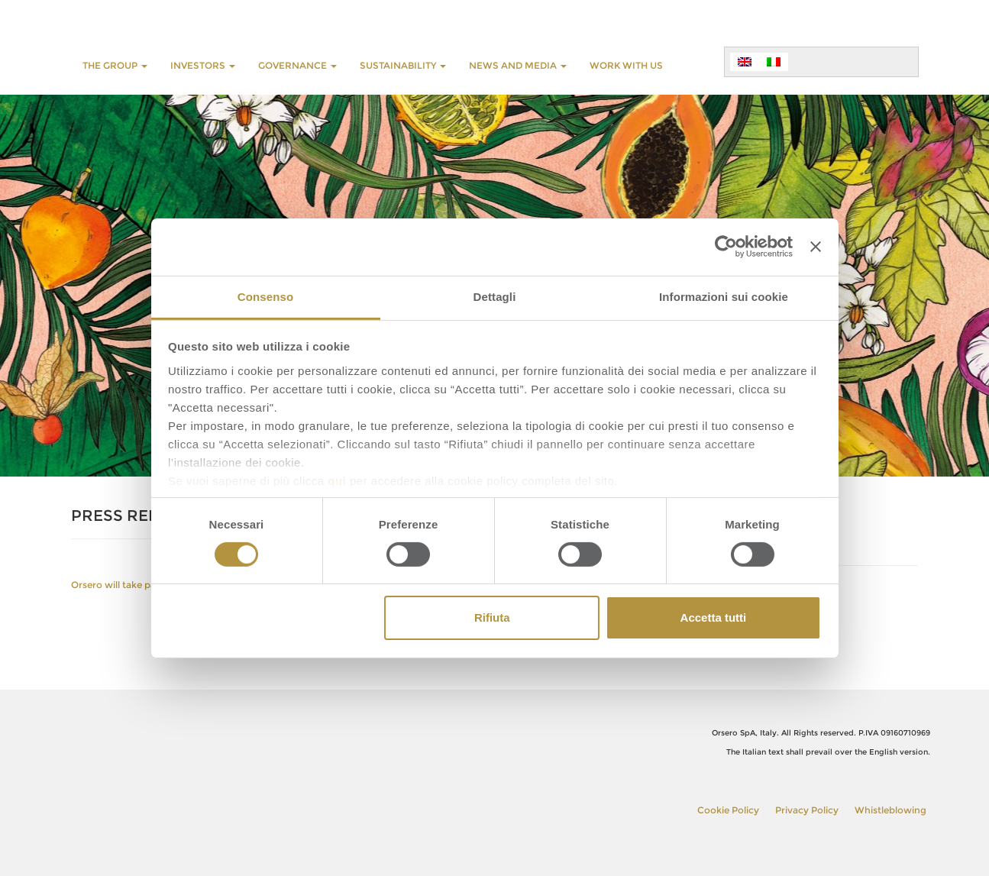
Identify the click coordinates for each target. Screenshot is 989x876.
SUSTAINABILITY (403, 65)
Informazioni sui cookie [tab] (723, 295)
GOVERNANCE (297, 65)
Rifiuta (492, 617)
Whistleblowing (890, 810)
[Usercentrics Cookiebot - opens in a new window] (726, 246)
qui (337, 480)
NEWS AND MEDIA (518, 65)
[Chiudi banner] (815, 246)
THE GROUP (114, 65)
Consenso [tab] (265, 295)
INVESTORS (202, 65)
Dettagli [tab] (494, 295)
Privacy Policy (807, 810)
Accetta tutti (713, 617)
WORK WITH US (626, 65)
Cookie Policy (728, 810)
